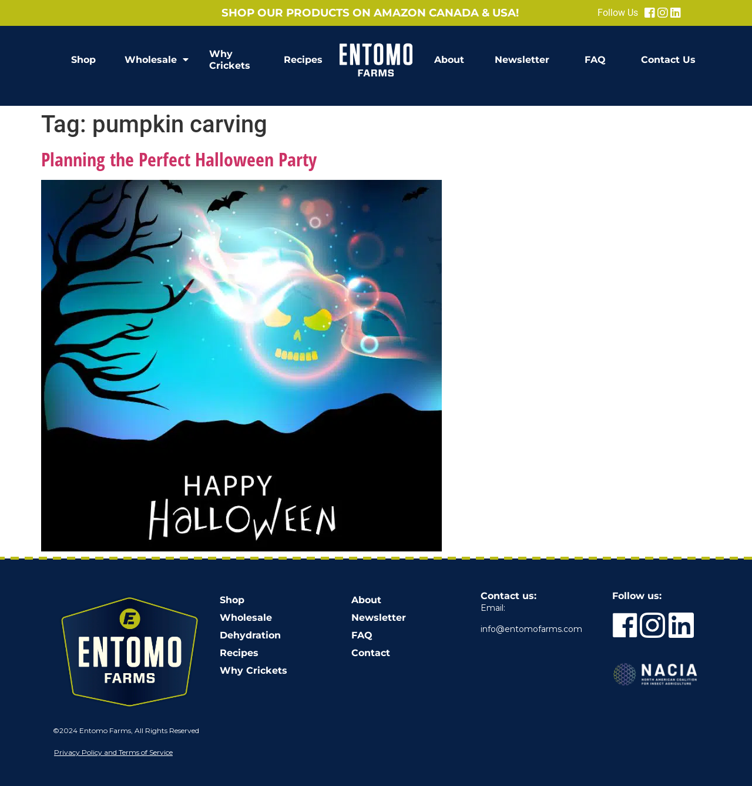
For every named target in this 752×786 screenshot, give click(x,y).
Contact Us (668, 59)
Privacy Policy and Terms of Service (113, 752)
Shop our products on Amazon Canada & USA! (370, 12)
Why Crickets (229, 59)
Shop (83, 59)
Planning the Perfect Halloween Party (179, 159)
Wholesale (157, 60)
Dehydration (250, 635)
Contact (370, 652)
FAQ (595, 59)
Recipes (303, 59)
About (449, 59)
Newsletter (522, 59)
